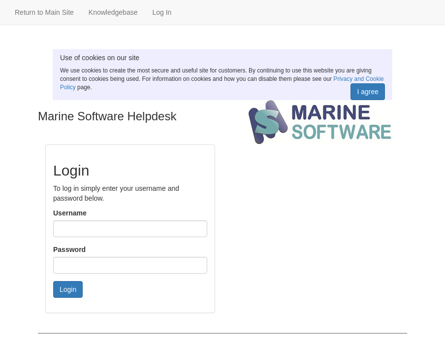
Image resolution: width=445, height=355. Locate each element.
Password (69, 249)
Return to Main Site (44, 12)
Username (70, 213)
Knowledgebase (113, 12)
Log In (161, 12)
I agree (368, 92)
